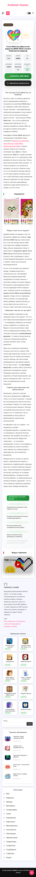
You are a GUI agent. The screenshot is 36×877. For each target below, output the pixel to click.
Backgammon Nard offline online (10, 694)
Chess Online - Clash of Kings (10, 678)
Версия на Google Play (18, 83)
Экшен (9, 858)
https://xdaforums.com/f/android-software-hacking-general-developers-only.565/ (15, 623)
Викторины (10, 806)
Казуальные (11, 818)
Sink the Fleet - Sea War (10, 646)
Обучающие (11, 834)
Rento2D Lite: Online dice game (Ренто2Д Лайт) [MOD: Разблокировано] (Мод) (16, 143)
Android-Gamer (18, 5)
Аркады (9, 802)
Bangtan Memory (26, 693)
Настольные (8, 25)
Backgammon (10, 661)
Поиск (5, 721)
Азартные (10, 798)
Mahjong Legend (26, 661)
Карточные (10, 822)
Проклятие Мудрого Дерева (20, 756)
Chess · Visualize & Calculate (26, 678)
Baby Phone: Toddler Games (20, 775)
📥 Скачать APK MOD (18, 76)
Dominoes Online (26, 709)
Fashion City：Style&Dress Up (18, 746)
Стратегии (10, 853)
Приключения (11, 838)
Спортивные (11, 850)
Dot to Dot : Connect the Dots (21, 765)
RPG (8, 794)
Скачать (7, 649)
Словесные (10, 846)
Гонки (8, 814)
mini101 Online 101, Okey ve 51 (26, 646)
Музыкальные (12, 826)
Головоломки (11, 810)
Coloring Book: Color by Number (10, 710)
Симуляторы (11, 842)
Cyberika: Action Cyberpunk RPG (18, 737)
